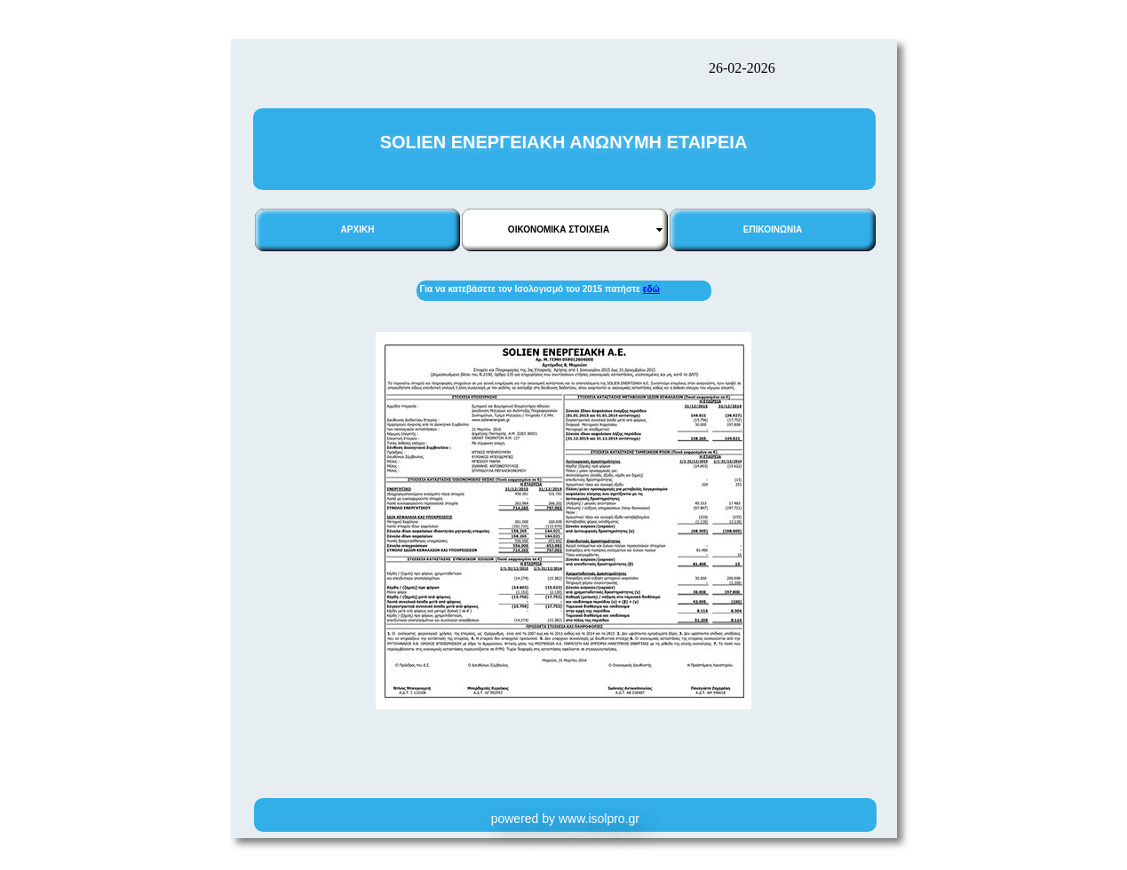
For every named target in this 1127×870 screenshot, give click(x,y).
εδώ (651, 289)
